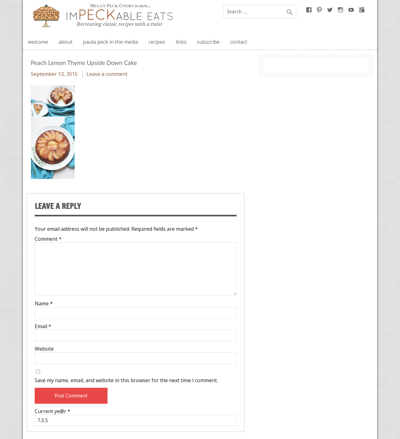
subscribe (208, 41)
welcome (38, 41)
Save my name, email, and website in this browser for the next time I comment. (126, 380)
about (65, 41)
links (181, 41)
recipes (156, 41)
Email (43, 326)
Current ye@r (52, 411)
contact (238, 41)
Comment (48, 238)
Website (44, 348)
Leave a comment (107, 74)
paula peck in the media (110, 41)
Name (44, 303)
